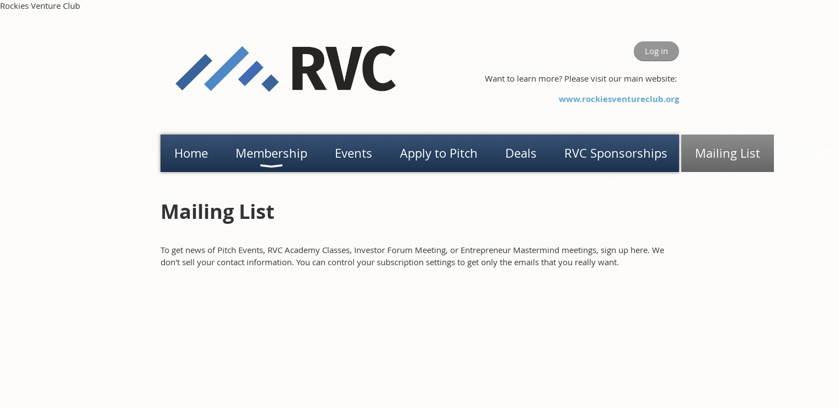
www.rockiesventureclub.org (619, 99)
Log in (656, 50)
